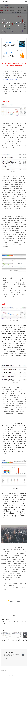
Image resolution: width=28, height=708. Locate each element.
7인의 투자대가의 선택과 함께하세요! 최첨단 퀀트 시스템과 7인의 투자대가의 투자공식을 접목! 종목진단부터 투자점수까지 (9, 55)
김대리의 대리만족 (6, 2)
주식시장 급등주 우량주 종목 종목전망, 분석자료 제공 (9, 42)
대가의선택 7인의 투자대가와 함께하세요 (9, 53)
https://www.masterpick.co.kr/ (11, 50)
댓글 (2, 645)
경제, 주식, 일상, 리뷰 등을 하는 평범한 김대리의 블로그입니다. (11, 655)
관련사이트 (3, 670)
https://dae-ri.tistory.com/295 (9, 79)
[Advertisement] (14, 601)
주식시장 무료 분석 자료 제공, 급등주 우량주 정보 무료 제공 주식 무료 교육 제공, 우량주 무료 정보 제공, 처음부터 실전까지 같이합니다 (9, 45)
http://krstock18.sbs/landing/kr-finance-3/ (12, 40)
